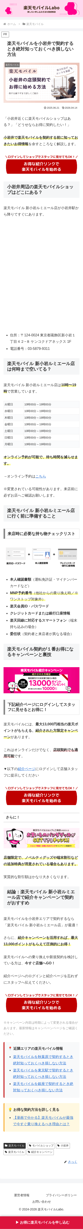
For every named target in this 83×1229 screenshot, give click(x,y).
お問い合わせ (41, 1201)
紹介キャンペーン (40, 1152)
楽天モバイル (14, 1145)
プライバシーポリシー (61, 1195)
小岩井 (63, 1145)
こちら (40, 476)
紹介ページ (26, 769)
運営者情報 (21, 1195)
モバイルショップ (41, 1145)
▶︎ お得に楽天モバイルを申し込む (41, 1222)
